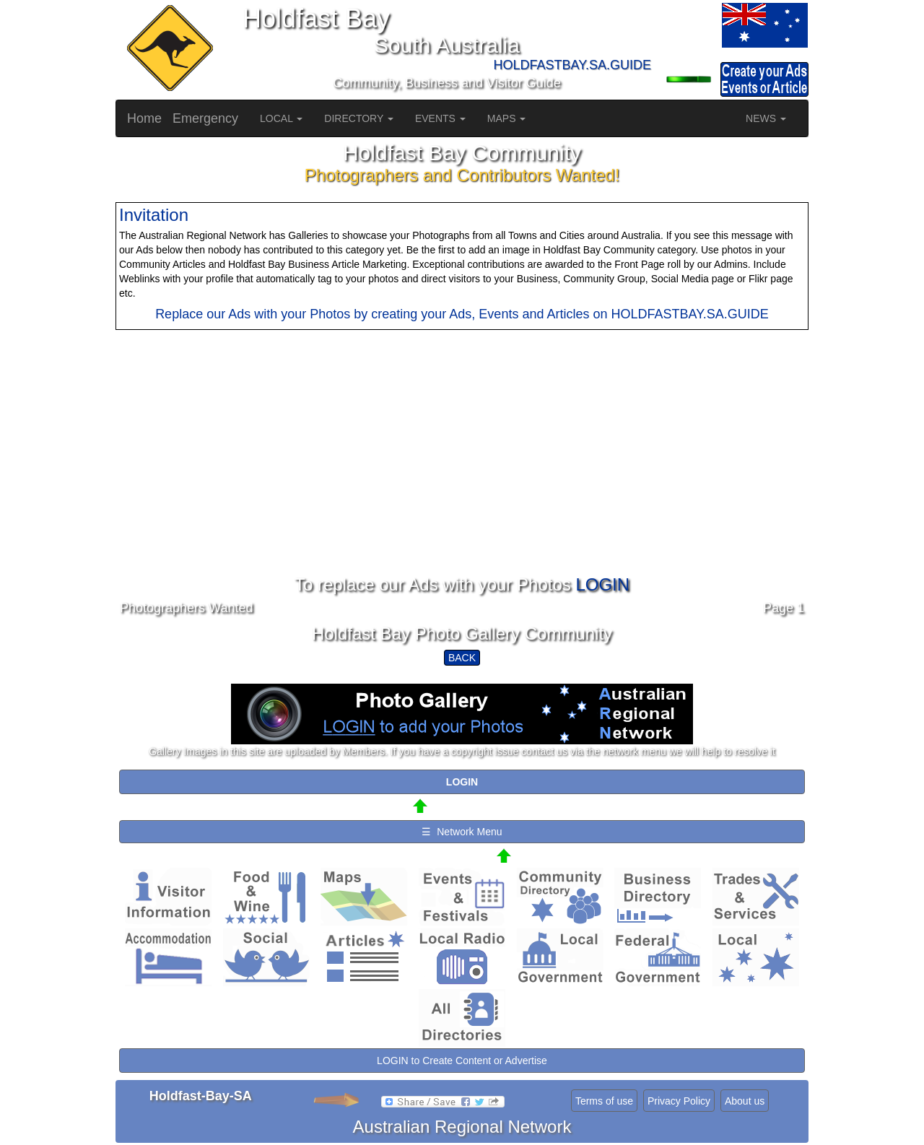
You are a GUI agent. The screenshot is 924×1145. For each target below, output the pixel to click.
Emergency (205, 118)
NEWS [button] (766, 118)
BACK (462, 657)
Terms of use (604, 1101)
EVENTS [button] (440, 118)
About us (744, 1101)
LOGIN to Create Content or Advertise (462, 1060)
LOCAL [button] (281, 118)
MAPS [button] (506, 118)
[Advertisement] (462, 474)
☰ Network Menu (462, 831)
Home (144, 118)
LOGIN (602, 584)
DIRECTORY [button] (358, 118)
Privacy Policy (679, 1101)
